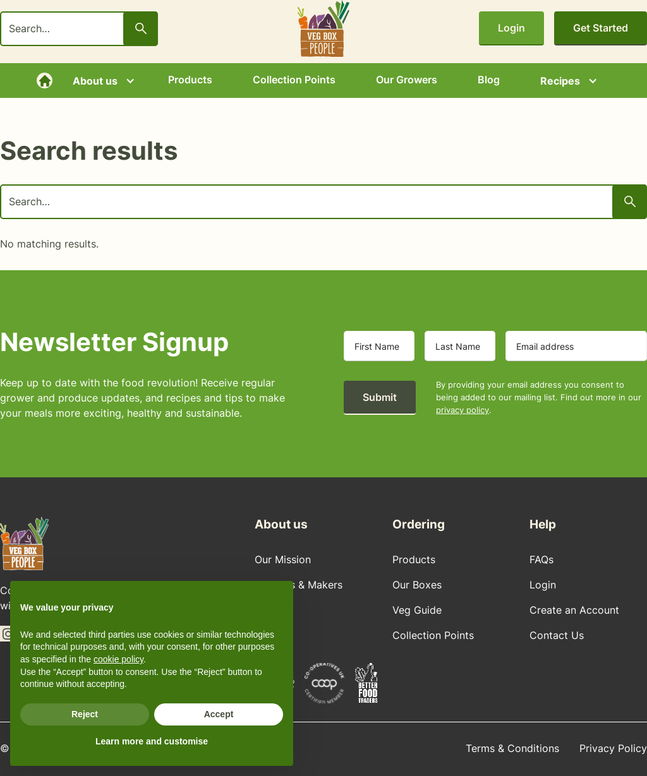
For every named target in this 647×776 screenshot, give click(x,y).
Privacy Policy (613, 748)
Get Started (600, 27)
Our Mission (283, 559)
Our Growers (406, 79)
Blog (489, 79)
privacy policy (462, 410)
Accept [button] (219, 714)
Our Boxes (417, 584)
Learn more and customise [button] (151, 741)
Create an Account (574, 610)
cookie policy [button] (118, 659)
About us (95, 81)
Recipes (560, 81)
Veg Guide (417, 610)
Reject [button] (84, 714)
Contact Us (556, 635)
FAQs (541, 559)
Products (190, 79)
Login (511, 27)
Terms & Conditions (512, 748)
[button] (100, 81)
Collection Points (294, 79)
